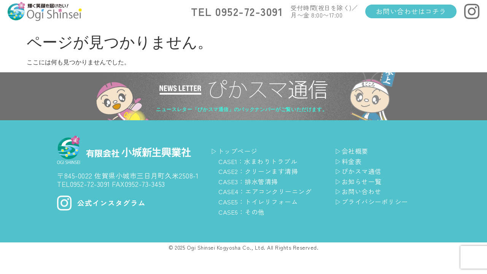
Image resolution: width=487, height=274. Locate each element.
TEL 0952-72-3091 (237, 11)
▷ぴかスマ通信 (359, 171)
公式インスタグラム (113, 202)
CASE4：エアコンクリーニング (268, 191)
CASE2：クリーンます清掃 (261, 171)
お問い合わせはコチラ (411, 11)
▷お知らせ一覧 (359, 181)
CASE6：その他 (243, 212)
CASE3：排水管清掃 (250, 181)
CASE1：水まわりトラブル (260, 161)
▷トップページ (235, 151)
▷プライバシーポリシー (373, 201)
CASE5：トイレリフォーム (260, 201)
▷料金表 (349, 161)
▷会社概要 (352, 151)
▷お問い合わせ (359, 191)
